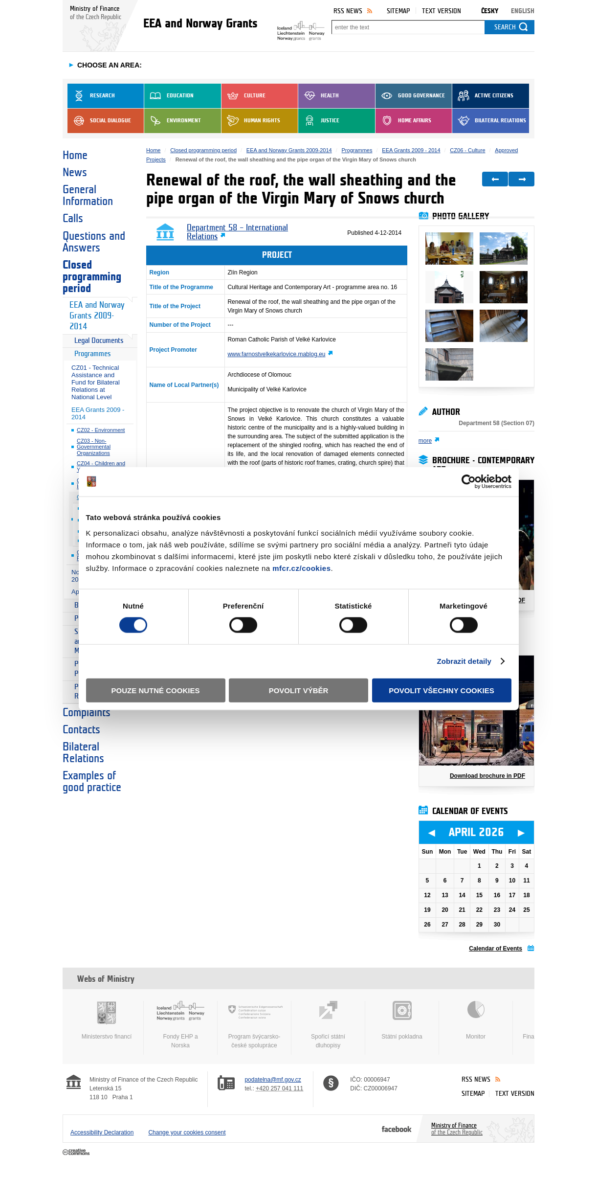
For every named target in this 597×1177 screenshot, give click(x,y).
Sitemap (398, 11)
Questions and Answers (94, 242)
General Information (88, 195)
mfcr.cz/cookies (301, 568)
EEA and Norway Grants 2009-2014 (96, 316)
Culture (243, 96)
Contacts (81, 729)
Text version (441, 11)
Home (75, 155)
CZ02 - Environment (101, 430)
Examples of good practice (92, 781)
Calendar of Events (495, 948)
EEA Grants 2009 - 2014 (97, 413)
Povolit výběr (299, 690)
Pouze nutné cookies (155, 690)
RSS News (347, 11)
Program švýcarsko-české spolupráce (254, 1025)
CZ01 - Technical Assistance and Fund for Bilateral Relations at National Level (95, 382)
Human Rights (250, 121)
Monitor (476, 1020)
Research (91, 96)
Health (318, 96)
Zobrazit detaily (464, 661)
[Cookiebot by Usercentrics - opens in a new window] (468, 482)
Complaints (87, 712)
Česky (489, 11)
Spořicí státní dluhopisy (328, 1025)
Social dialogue (99, 121)
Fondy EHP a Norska (180, 1025)
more (425, 440)
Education (169, 96)
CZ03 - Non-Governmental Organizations (94, 447)
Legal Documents (99, 340)
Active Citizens (482, 96)
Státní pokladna (402, 1020)
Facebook (397, 1128)
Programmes (92, 354)
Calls (73, 218)
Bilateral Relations (489, 121)
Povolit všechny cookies (441, 690)
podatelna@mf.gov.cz (272, 1079)
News (75, 172)
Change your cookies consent (186, 1132)
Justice (318, 121)
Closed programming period (92, 277)
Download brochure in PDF (487, 775)
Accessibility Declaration (101, 1132)
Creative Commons (77, 1152)
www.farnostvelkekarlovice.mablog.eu (276, 354)
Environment (172, 121)
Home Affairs (403, 121)
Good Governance (410, 96)
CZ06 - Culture (467, 150)
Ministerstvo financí (106, 1020)
